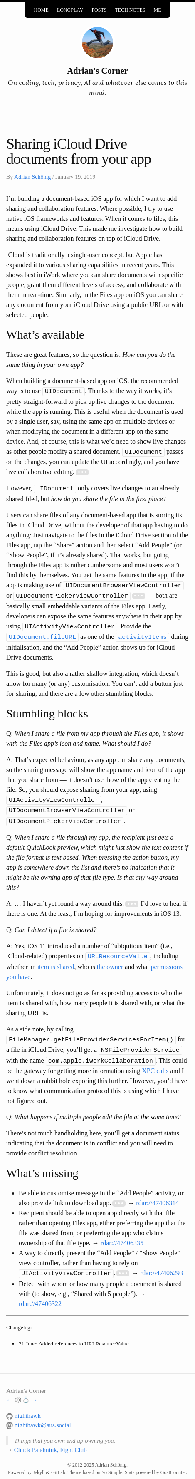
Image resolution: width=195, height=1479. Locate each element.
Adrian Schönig (32, 177)
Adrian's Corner (97, 70)
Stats (129, 1463)
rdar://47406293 (161, 1264)
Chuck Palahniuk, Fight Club (50, 1440)
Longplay (70, 9)
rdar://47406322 (40, 1294)
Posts (98, 9)
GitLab (58, 1463)
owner (114, 959)
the (101, 959)
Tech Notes (130, 9)
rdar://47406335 (122, 1234)
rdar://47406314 (157, 1194)
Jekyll (39, 1463)
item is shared (55, 959)
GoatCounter (173, 1463)
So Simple (111, 1463)
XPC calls (155, 1062)
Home (41, 9)
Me (157, 9)
